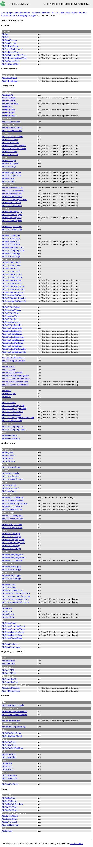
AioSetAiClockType (11, 235)
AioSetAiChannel (9, 151)
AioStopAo (7, 611)
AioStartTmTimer (10, 807)
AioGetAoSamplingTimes (13, 629)
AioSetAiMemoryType (12, 211)
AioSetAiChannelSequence (14, 145)
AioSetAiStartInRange (12, 280)
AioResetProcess (9, 40)
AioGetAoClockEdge (11, 548)
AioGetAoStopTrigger (11, 578)
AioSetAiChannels (10, 139)
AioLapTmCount (9, 822)
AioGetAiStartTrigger (11, 265)
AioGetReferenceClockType (14, 58)
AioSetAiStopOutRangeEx (14, 349)
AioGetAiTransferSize (12, 205)
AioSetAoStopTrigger (11, 575)
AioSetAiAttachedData (12, 196)
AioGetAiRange (9, 166)
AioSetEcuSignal (9, 78)
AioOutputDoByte (10, 682)
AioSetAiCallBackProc (12, 372)
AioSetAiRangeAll (10, 163)
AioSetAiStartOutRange (12, 292)
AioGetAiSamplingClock (13, 250)
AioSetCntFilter (9, 754)
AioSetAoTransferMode (12, 497)
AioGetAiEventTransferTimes (15, 384)
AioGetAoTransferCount (13, 632)
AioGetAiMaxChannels (12, 136)
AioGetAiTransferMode (12, 190)
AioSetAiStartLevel (10, 268)
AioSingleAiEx (8, 100)
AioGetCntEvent (9, 745)
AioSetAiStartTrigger (11, 262)
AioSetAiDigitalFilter (11, 172)
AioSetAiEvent (8, 366)
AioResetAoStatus (10, 644)
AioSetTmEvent (9, 798)
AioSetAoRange (9, 485)
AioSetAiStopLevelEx (12, 325)
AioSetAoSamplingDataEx (14, 557)
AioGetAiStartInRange (12, 283)
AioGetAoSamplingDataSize (14, 503)
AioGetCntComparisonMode (14, 714)
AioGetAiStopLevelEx (12, 328)
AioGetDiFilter (8, 663)
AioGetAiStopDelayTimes (13, 360)
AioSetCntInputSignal (11, 733)
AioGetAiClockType (11, 238)
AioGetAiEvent (9, 369)
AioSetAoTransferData (12, 560)
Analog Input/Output (26, 15)
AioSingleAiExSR (10, 103)
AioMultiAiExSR (9, 115)
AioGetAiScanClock (11, 244)
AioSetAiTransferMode (12, 187)
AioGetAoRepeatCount (12, 638)
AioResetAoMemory (11, 647)
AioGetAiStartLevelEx (12, 277)
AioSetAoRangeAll (10, 488)
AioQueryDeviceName (12, 49)
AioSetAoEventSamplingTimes (16, 593)
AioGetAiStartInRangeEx (13, 289)
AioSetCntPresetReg (11, 720)
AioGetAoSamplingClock (13, 542)
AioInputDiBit (8, 670)
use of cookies (76, 843)
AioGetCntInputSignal (12, 736)
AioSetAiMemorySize (11, 217)
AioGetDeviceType (10, 52)
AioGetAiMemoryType (12, 214)
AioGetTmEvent (9, 801)
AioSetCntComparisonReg (13, 726)
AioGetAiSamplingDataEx (14, 429)
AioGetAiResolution (11, 121)
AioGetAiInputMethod (12, 130)
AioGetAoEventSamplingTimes (16, 596)
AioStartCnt (7, 763)
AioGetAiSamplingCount (13, 405)
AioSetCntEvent (9, 742)
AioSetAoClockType (11, 533)
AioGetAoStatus (9, 623)
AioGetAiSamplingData (12, 426)
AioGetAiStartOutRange (13, 295)
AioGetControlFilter (11, 64)
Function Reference (41, 12)
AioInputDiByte (9, 673)
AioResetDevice (9, 43)
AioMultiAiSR (8, 109)
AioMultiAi (7, 106)
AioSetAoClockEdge (11, 545)
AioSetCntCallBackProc (12, 748)
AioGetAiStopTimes (11, 316)
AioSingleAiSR (9, 98)
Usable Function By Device (64, 12)
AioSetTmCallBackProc (12, 804)
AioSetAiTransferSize (11, 202)
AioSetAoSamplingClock (13, 539)
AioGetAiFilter (8, 181)
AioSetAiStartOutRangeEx (14, 298)
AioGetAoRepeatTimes (12, 527)
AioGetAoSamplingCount (13, 626)
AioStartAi (6, 390)
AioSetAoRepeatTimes (12, 524)
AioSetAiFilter (8, 178)
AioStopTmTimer (9, 810)
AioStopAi (6, 396)
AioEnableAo (8, 614)
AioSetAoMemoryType (12, 515)
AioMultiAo (7, 458)
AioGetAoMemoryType (12, 518)
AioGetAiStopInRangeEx (13, 340)
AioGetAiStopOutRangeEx (14, 352)
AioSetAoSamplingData (12, 554)
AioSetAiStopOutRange (12, 343)
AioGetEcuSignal (9, 81)
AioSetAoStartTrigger (11, 566)
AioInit (5, 34)
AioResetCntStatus (10, 784)
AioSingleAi (7, 95)
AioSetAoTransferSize (12, 506)
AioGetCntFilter (9, 757)
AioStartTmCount (10, 816)
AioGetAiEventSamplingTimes (16, 378)
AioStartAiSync (9, 393)
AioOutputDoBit (9, 679)
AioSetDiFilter (8, 660)
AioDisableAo (8, 617)
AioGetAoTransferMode (12, 500)
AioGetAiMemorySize (12, 220)
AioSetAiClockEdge (11, 253)
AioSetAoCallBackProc (12, 590)
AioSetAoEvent (9, 584)
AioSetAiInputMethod (12, 127)
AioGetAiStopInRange (12, 334)
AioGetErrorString (10, 46)
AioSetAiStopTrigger (11, 307)
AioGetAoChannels (10, 476)
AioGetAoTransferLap (12, 635)
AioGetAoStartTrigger (12, 569)
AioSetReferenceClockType (14, 55)
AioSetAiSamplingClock (13, 247)
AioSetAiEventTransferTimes (15, 381)
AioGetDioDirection (11, 691)
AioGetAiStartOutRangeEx (14, 301)
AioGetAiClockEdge (11, 256)
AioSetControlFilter (10, 61)
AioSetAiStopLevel (10, 319)
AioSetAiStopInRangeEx (13, 337)
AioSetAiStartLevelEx (12, 274)
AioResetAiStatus (10, 435)
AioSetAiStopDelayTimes (13, 358)
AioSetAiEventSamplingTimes (15, 375)
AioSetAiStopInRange (12, 331)
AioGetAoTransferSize (12, 509)
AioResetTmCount (10, 825)
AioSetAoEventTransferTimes (15, 599)
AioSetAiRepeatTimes (12, 226)
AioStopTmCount (10, 819)
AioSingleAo (7, 452)
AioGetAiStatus (9, 402)
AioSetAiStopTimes (11, 313)
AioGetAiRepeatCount (12, 420)
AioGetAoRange (9, 491)
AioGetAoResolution (11, 467)
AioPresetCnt (8, 769)
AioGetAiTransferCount (12, 411)
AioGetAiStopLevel (10, 322)
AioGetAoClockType (11, 536)
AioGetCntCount (9, 778)
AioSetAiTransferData (12, 193)
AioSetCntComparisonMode (14, 711)
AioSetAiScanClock (11, 241)
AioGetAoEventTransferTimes (15, 602)
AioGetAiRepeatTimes (12, 229)
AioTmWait (7, 831)
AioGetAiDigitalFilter (11, 175)
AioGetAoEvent (9, 587)
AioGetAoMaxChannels (12, 479)
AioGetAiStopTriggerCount (14, 408)
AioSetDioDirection (10, 688)
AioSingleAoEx (9, 455)
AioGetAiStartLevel (11, 271)
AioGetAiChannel (10, 154)
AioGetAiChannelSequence (14, 148)
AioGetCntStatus (9, 775)
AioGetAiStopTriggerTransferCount (18, 417)
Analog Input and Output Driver (15, 12)
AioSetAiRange (9, 160)
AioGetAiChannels (10, 142)
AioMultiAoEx (8, 461)
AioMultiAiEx (8, 112)
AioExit (5, 37)
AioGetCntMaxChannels (13, 705)
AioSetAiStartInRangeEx (13, 286)
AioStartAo (7, 608)
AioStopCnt (7, 766)
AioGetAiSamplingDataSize (14, 199)
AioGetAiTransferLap (11, 414)
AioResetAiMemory (11, 438)
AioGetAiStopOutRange (12, 346)
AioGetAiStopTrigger (11, 310)
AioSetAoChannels (10, 473)
